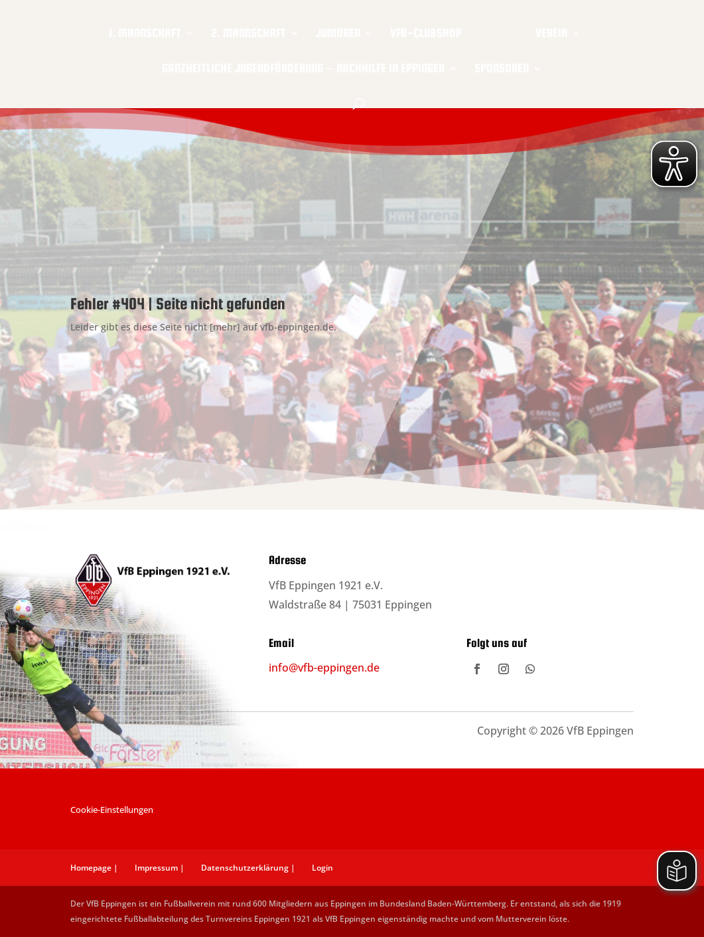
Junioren (344, 31)
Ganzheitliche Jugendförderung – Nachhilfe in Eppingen (303, 66)
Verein (545, 31)
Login (322, 867)
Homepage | (94, 867)
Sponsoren (501, 66)
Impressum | (159, 867)
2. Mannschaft (254, 31)
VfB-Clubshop (432, 31)
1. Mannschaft (151, 31)
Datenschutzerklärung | (248, 867)
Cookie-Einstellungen (111, 810)
